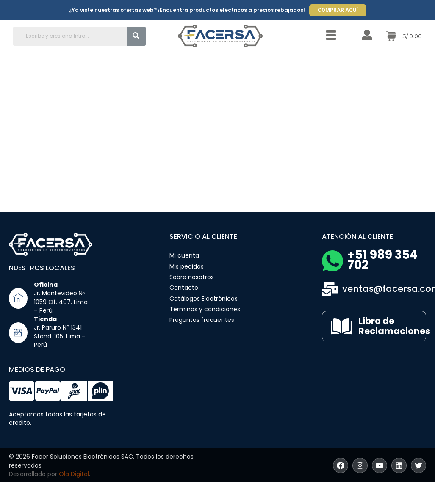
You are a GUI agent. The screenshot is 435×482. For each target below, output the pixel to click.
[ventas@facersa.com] (330, 289)
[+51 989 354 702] (332, 260)
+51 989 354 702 (382, 260)
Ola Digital (74, 474)
